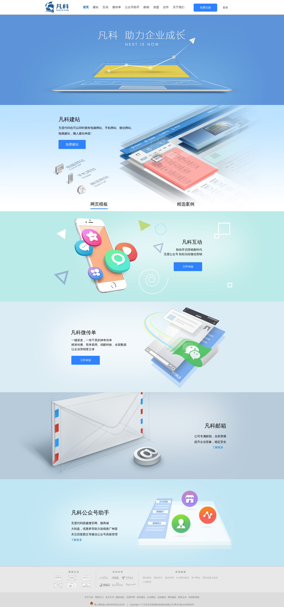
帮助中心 (99, 597)
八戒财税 (147, 582)
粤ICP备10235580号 (184, 604)
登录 (225, 7)
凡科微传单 (83, 332)
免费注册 (205, 7)
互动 (105, 7)
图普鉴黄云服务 (210, 577)
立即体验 (188, 266)
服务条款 (120, 597)
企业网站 (151, 597)
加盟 (156, 7)
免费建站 (72, 144)
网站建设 (147, 577)
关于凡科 (89, 597)
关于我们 (178, 7)
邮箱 (146, 7)
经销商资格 (194, 597)
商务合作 (182, 597)
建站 (96, 7)
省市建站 (141, 597)
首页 (86, 7)
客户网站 (195, 577)
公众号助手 (132, 7)
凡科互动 (192, 242)
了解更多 (217, 447)
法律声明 (130, 597)
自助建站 (161, 597)
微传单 (116, 7)
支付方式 (109, 597)
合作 (166, 7)
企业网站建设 (182, 577)
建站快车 (158, 577)
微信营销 (169, 577)
